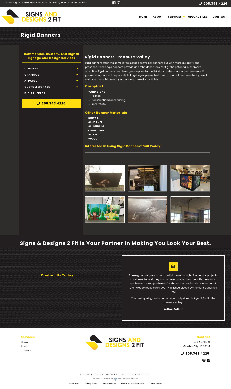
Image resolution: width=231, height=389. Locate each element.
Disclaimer (74, 383)
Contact (220, 17)
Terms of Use (155, 383)
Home (143, 17)
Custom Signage (37, 87)
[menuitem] (143, 17)
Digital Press (34, 93)
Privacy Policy (109, 383)
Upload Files (198, 17)
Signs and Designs (104, 374)
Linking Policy (91, 383)
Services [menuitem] (175, 17)
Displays (31, 68)
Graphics (31, 75)
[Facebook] (114, 3)
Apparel (30, 81)
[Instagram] (118, 3)
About (158, 17)
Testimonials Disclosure (132, 383)
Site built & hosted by (115, 378)
